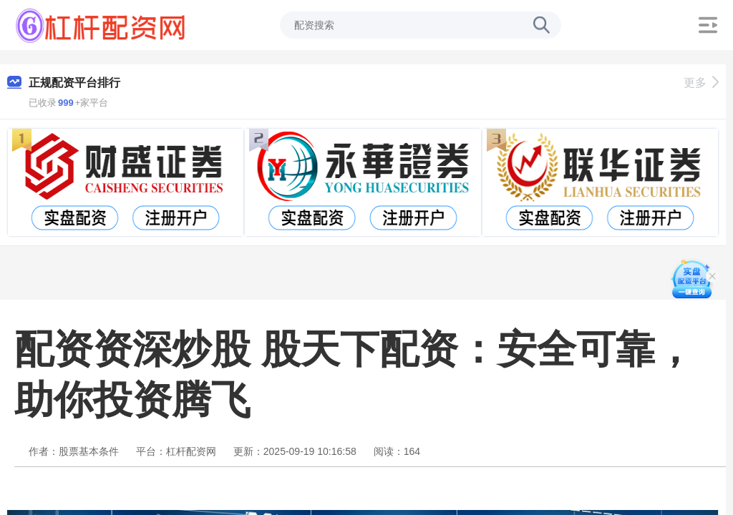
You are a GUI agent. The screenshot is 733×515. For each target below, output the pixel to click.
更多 (701, 83)
